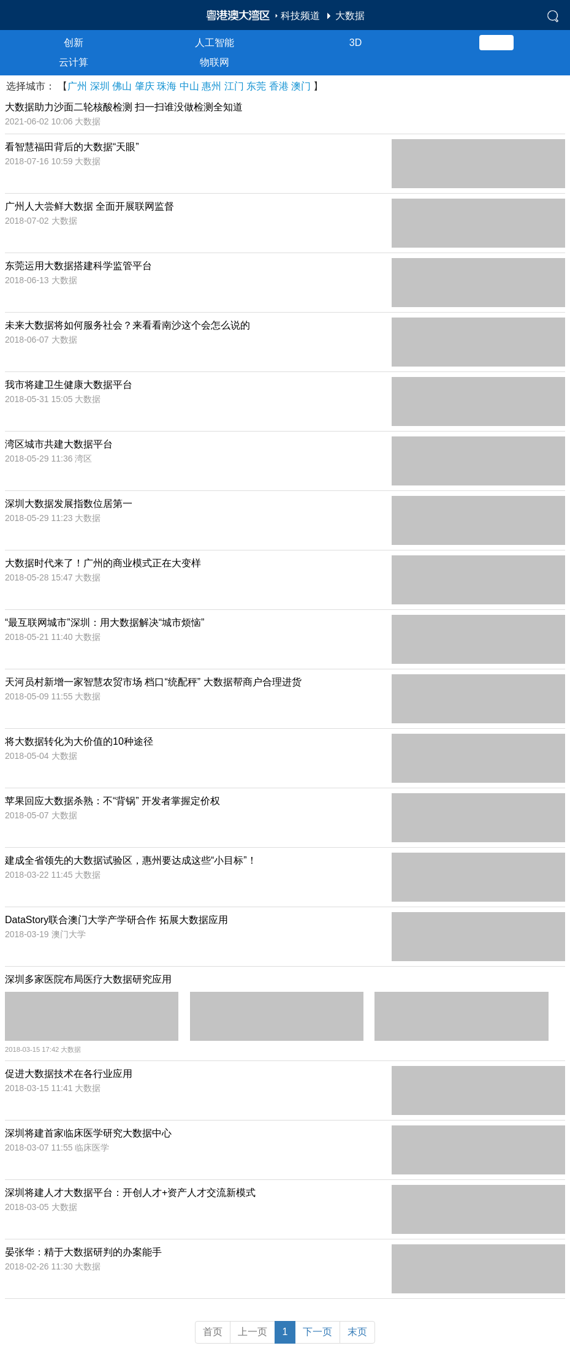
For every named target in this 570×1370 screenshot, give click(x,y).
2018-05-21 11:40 (40, 637)
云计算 (73, 62)
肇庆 (144, 86)
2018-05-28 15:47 (40, 577)
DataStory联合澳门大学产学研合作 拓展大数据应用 (116, 920)
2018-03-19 (28, 934)
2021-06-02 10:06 (40, 121)
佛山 (122, 86)
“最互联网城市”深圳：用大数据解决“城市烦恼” (104, 622)
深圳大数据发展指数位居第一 (68, 503)
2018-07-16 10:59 (40, 161)
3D (355, 42)
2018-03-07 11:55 (40, 1147)
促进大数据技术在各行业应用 (68, 1073)
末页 (357, 1331)
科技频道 (300, 15)
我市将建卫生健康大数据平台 (68, 384)
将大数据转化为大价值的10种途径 (79, 741)
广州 (77, 86)
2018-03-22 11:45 (40, 875)
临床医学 (92, 1147)
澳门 (301, 86)
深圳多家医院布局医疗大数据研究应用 (88, 979)
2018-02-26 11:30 (40, 1266)
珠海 (167, 86)
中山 (189, 86)
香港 (279, 86)
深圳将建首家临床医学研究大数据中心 (88, 1133)
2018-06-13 (28, 280)
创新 (73, 42)
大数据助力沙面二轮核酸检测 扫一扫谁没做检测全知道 (124, 107)
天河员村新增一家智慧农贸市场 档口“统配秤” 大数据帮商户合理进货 (153, 682)
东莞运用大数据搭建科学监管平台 (78, 266)
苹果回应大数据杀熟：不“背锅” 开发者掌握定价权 (112, 801)
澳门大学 (68, 934)
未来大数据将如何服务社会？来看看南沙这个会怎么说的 (127, 325)
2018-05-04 (28, 756)
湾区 (83, 458)
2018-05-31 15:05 (40, 399)
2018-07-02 (28, 221)
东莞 (256, 86)
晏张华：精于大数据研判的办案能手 (83, 1252)
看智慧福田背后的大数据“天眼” (72, 147)
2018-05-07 (28, 815)
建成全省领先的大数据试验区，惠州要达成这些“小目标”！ (131, 860)
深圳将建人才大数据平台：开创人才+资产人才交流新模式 (130, 1192)
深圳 (100, 86)
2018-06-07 (28, 339)
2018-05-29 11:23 (40, 518)
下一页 (317, 1331)
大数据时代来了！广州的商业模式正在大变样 (103, 563)
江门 (234, 86)
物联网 (214, 62)
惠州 (211, 86)
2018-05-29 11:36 (40, 458)
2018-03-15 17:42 (33, 1049)
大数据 (350, 15)
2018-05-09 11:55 (40, 696)
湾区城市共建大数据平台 (59, 444)
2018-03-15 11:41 (40, 1088)
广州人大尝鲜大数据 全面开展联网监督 (89, 206)
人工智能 (214, 42)
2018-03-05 (28, 1207)
